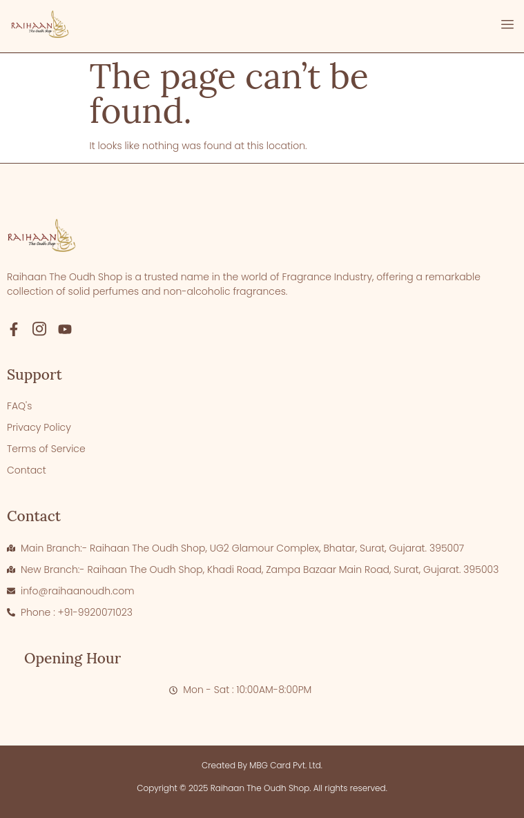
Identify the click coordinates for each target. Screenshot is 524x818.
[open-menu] (507, 26)
